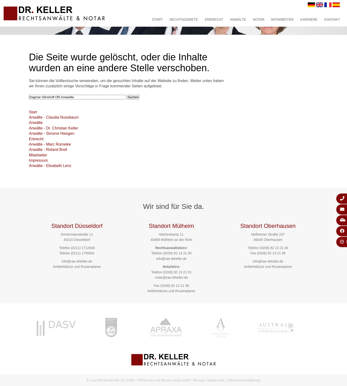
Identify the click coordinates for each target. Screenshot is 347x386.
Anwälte (238, 19)
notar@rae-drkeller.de (171, 277)
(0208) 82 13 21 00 (177, 253)
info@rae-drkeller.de (77, 261)
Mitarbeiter (282, 19)
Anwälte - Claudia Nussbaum (54, 117)
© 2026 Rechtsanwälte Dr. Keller (110, 380)
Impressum (38, 160)
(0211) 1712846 (83, 248)
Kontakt (332, 19)
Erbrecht (214, 19)
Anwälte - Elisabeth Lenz (50, 166)
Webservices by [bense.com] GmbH (164, 380)
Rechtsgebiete (183, 19)
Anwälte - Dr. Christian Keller (53, 128)
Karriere (309, 19)
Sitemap (199, 380)
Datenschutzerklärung (244, 380)
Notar (258, 19)
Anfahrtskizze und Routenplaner (77, 267)
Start (157, 19)
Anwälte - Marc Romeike (50, 144)
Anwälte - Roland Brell (48, 150)
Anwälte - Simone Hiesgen (51, 133)
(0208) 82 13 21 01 (177, 272)
